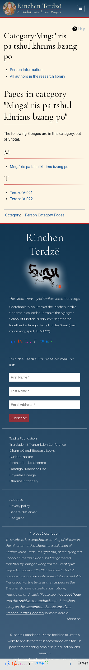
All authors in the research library (37, 76)
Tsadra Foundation (25, 438)
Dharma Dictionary (26, 481)
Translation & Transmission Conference (40, 444)
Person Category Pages (45, 215)
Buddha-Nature (23, 457)
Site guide (19, 518)
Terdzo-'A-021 (21, 192)
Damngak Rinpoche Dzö (30, 469)
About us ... (75, 619)
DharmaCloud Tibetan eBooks (34, 450)
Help (81, 29)
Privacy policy (22, 506)
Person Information (26, 69)
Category (12, 215)
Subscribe (18, 418)
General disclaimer (25, 512)
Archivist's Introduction (36, 601)
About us (18, 499)
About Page (71, 594)
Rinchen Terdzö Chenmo (30, 463)
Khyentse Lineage (25, 475)
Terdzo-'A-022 (21, 199)
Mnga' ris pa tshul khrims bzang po (39, 166)
